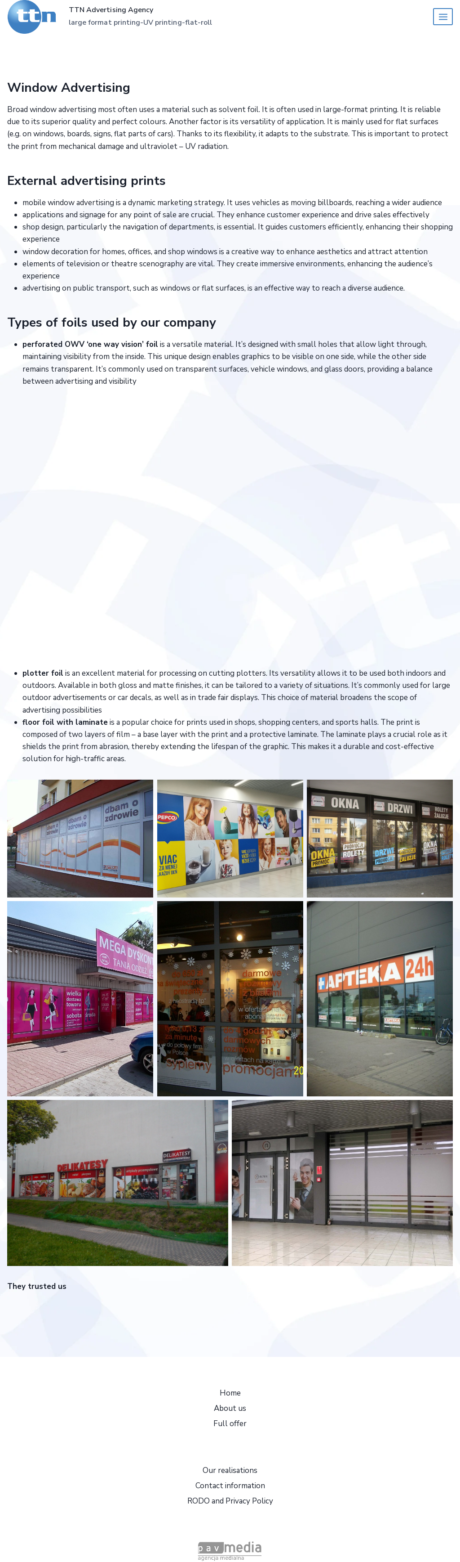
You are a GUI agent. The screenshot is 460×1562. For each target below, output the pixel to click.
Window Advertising (68, 87)
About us (230, 1408)
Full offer (230, 1423)
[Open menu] (443, 16)
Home (230, 1393)
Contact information (230, 1486)
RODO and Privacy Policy (230, 1501)
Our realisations (230, 1470)
